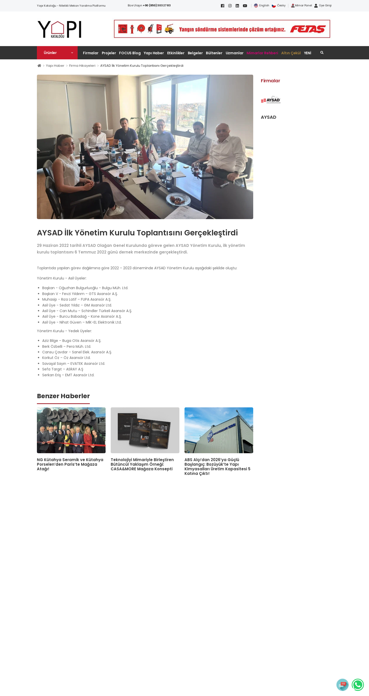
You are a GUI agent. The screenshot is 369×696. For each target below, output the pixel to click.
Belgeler (195, 53)
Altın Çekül (291, 53)
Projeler (109, 53)
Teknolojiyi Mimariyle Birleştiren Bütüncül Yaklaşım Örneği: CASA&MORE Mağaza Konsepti (142, 464)
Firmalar (90, 53)
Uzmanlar (235, 53)
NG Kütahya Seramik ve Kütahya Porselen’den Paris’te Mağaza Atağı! (70, 464)
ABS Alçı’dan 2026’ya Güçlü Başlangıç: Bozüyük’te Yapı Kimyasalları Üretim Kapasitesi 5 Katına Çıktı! (217, 466)
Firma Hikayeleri (82, 65)
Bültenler (214, 53)
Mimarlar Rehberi (262, 53)
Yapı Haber (154, 53)
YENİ (307, 53)
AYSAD (268, 117)
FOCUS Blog (130, 53)
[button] (57, 52)
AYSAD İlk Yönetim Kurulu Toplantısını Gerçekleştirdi (141, 65)
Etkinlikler (176, 53)
